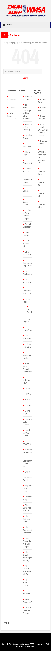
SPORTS (27, 444)
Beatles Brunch (27, 136)
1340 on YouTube (27, 98)
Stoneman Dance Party (27, 463)
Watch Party (42, 109)
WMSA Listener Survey (27, 610)
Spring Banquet (42, 117)
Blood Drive (42, 100)
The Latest (10, 114)
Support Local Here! (27, 488)
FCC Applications (28, 272)
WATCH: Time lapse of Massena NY (42, 157)
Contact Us (26, 192)
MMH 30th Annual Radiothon (27, 368)
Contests (11, 99)
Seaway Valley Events (27, 422)
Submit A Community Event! (28, 476)
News (27, 388)
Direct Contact (26, 234)
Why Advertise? (27, 600)
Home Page (26, 300)
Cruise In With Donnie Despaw (27, 214)
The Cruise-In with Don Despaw (27, 542)
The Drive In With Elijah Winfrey (27, 556)
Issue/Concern (29, 330)
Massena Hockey (27, 356)
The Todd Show (26, 582)
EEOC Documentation (37, 644)
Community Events (32, 310)
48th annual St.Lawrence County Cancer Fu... (43, 129)
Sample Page (27, 412)
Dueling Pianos (42, 142)
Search (25, 77)
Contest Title (42, 172)
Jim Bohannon (27, 337)
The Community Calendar (28, 530)
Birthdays (27, 146)
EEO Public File (27, 253)
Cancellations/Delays (32, 163)
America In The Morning (27, 127)
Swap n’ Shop (27, 498)
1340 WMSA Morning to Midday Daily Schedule (27, 112)
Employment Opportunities (29, 264)
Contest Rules (26, 203)
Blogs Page (26, 153)
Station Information (28, 451)
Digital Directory (27, 225)
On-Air (28, 405)
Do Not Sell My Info (27, 243)
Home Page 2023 (27, 320)
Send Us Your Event (26, 433)
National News (26, 381)
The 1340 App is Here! (27, 508)
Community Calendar (28, 181)
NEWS (28, 394)
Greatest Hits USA (27, 292)
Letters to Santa (27, 345)
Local (12, 108)
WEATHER (27, 594)
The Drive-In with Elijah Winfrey (27, 570)
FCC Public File (27, 281)
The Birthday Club (26, 519)
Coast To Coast (27, 170)
